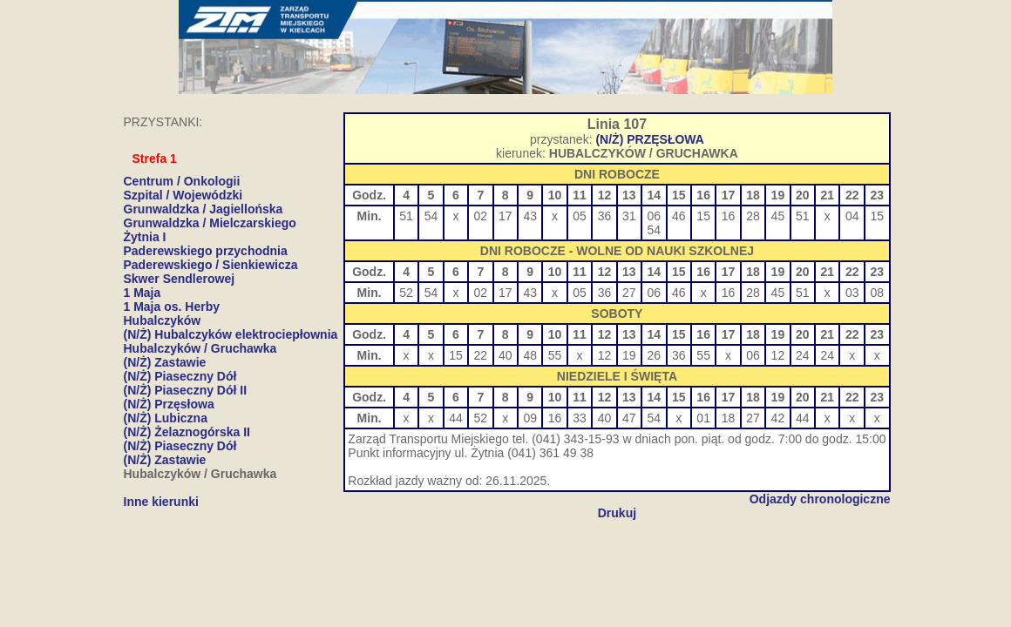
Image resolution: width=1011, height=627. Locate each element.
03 (852, 293)
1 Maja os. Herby (172, 307)
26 (655, 355)
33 (580, 418)
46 (679, 216)
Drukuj (617, 513)
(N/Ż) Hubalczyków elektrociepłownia (231, 334)
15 (703, 216)
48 (530, 355)
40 (505, 355)
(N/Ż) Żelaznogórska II (187, 432)
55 (555, 355)
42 (778, 418)
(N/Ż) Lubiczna (165, 418)
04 (852, 216)
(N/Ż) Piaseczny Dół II (186, 390)
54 (431, 216)
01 (703, 418)
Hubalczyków (162, 320)
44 (456, 418)
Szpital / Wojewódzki (183, 195)
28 (753, 216)
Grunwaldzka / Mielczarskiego (210, 223)
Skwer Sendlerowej (179, 279)
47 (629, 418)
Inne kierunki (161, 502)
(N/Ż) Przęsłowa (169, 404)
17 (505, 216)
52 (406, 293)
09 (530, 418)
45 (778, 216)
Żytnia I (145, 237)
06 (655, 216)
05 (580, 216)
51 (406, 216)
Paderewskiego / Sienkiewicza (211, 265)
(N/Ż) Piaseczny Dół (180, 376)
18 (729, 418)
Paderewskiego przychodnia (206, 251)
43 (530, 216)
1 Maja (142, 293)
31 (629, 216)
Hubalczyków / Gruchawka (200, 348)
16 (729, 216)
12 (605, 355)
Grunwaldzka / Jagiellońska (203, 209)
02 (481, 216)
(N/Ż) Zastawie (165, 362)
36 (605, 216)
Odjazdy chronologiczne (820, 499)
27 (629, 293)
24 (803, 355)
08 (877, 293)
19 (629, 355)
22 (481, 355)
